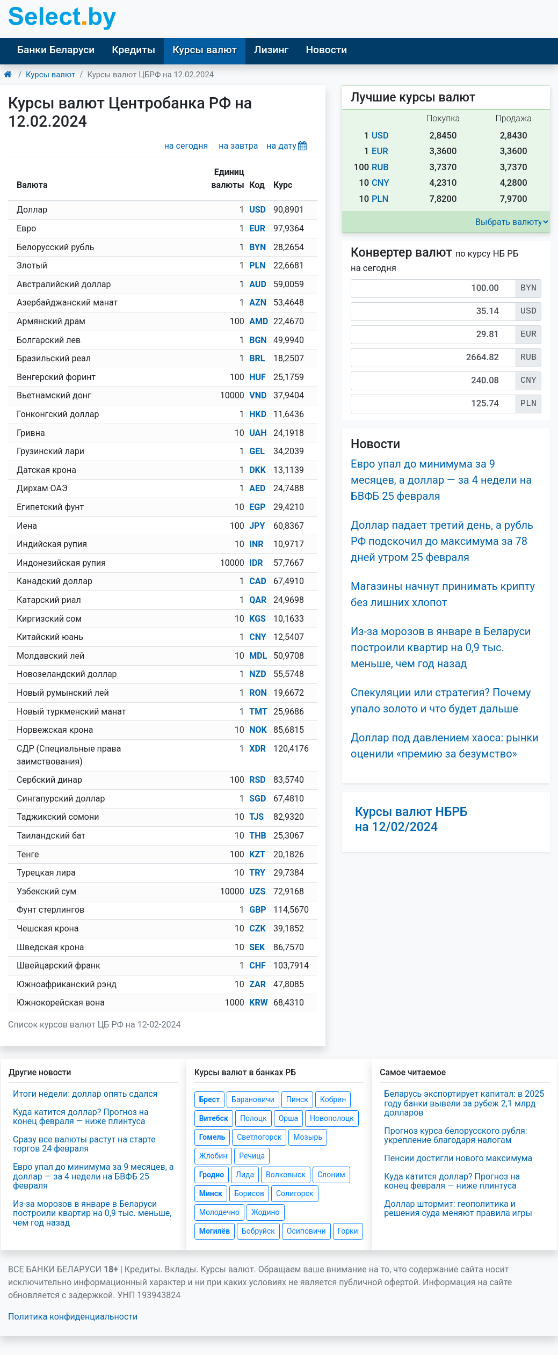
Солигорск (295, 1193)
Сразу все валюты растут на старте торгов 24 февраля (84, 1144)
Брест (209, 1099)
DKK (257, 470)
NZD (257, 674)
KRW (258, 1002)
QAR (257, 600)
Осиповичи (306, 1231)
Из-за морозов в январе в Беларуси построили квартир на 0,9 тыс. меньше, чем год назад (441, 647)
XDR (257, 749)
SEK (257, 947)
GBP (257, 910)
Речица (252, 1156)
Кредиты (133, 49)
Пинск (297, 1099)
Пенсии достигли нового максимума (458, 1158)
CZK (257, 928)
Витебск (213, 1118)
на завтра (238, 146)
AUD (257, 284)
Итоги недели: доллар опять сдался (85, 1094)
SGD (257, 798)
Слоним (331, 1174)
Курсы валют (204, 49)
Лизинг (271, 49)
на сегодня (186, 146)
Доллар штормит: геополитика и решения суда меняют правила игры (458, 1209)
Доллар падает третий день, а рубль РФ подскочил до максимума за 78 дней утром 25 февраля (442, 541)
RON (258, 693)
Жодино (265, 1212)
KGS (257, 619)
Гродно (211, 1174)
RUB (380, 167)
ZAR (257, 984)
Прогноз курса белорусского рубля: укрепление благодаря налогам (455, 1136)
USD (257, 210)
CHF (257, 965)
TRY (257, 873)
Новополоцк (332, 1118)
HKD (257, 414)
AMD (258, 321)
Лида (245, 1174)
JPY (257, 526)
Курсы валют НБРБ (411, 819)
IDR (256, 563)
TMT (258, 711)
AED (257, 488)
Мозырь (307, 1137)
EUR (257, 228)
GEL (257, 451)
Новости (326, 49)
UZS (257, 891)
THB (257, 836)
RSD (257, 780)
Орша (288, 1118)
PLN (257, 265)
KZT (257, 854)
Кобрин (333, 1099)
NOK (258, 730)
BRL (257, 358)
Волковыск (286, 1174)
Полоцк (253, 1118)
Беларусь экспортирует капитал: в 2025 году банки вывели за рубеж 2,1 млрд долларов (464, 1103)
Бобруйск (258, 1231)
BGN (257, 340)
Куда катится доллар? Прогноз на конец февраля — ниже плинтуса (81, 1117)
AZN (257, 302)
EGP (257, 507)
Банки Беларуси (56, 49)
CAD (257, 581)
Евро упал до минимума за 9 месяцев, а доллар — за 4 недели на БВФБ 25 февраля (441, 479)
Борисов (249, 1193)
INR (256, 544)
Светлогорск (259, 1137)
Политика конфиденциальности (72, 1317)
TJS (256, 817)
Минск (210, 1193)
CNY (257, 637)
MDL (258, 656)
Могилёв (214, 1231)
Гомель (212, 1137)
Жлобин (213, 1156)
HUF (257, 377)
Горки (348, 1231)
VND (257, 395)
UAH (257, 433)
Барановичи (252, 1099)
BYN (257, 247)
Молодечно (219, 1212)
